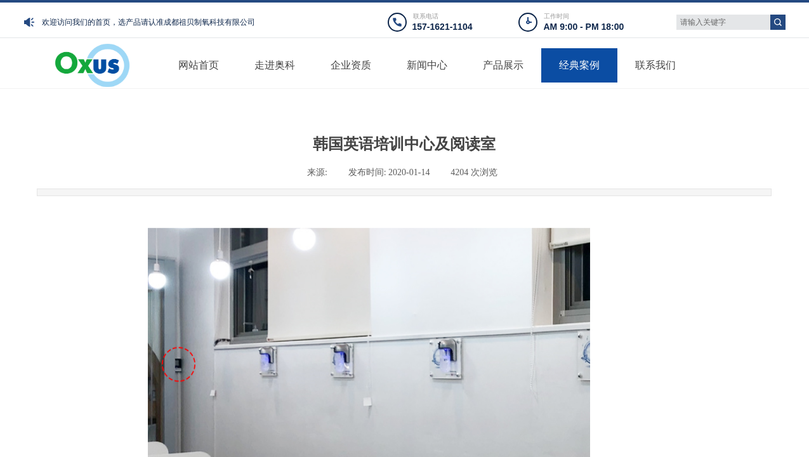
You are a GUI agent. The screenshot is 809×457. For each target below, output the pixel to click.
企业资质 (351, 65)
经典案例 (579, 65)
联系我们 (655, 65)
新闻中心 (427, 65)
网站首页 (198, 65)
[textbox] (723, 22)
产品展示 (503, 65)
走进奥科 (274, 65)
